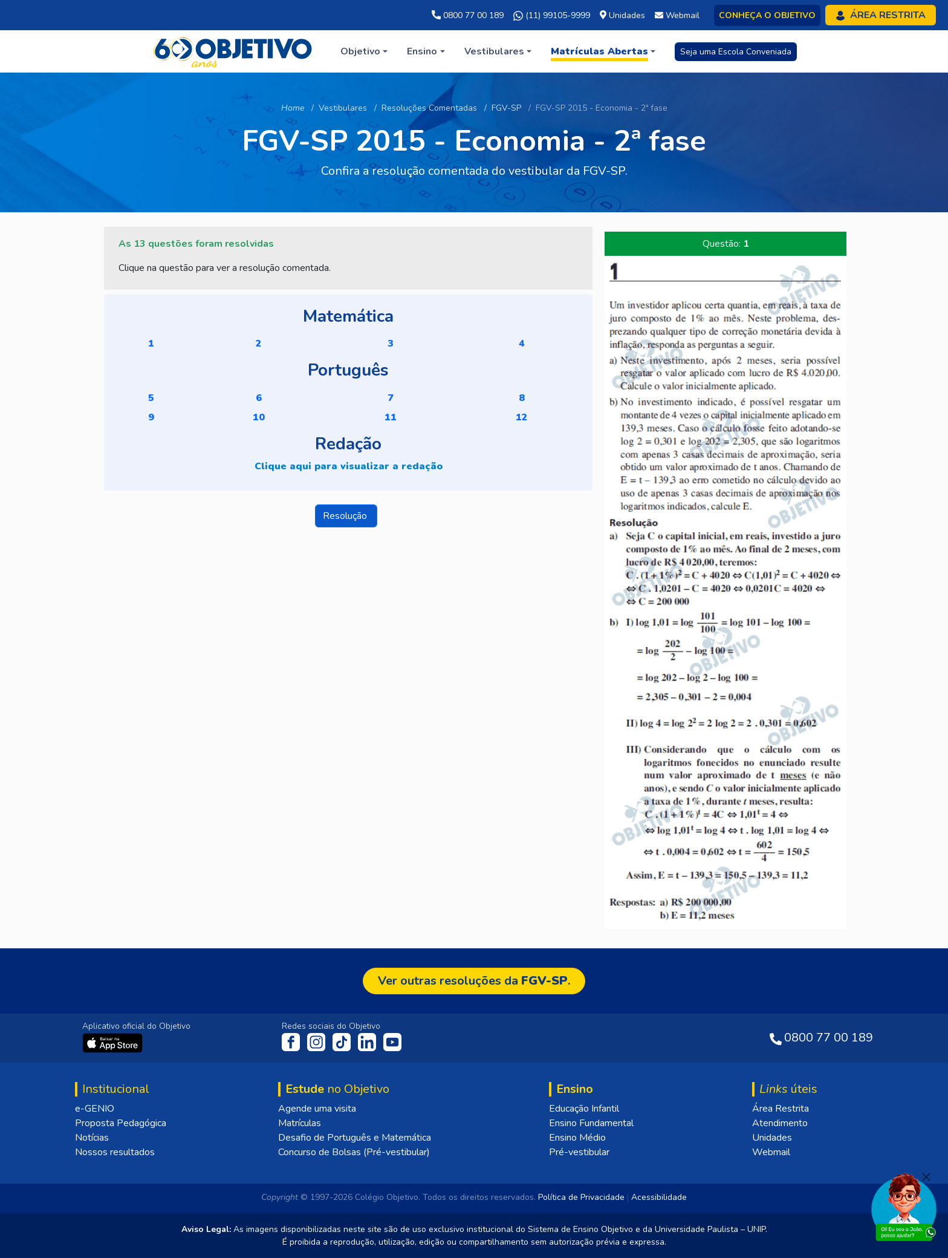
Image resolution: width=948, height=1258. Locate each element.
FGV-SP (506, 108)
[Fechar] (926, 1177)
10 (259, 417)
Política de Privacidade (581, 1197)
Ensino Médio (577, 1137)
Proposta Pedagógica (120, 1123)
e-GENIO (94, 1108)
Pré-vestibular (579, 1152)
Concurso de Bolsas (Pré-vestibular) (354, 1152)
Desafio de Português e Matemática (354, 1137)
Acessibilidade (659, 1197)
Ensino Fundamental (591, 1123)
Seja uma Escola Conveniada (735, 51)
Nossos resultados (115, 1152)
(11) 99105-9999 (551, 16)
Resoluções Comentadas (429, 108)
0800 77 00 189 (468, 15)
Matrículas (299, 1123)
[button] (364, 51)
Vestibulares (343, 108)
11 (391, 417)
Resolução (346, 516)
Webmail (771, 1152)
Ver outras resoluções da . (474, 981)
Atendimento (780, 1123)
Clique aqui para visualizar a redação (349, 466)
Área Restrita (780, 1108)
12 (522, 417)
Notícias (92, 1137)
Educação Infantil (584, 1108)
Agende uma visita (317, 1108)
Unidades (772, 1137)
